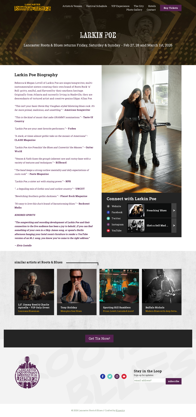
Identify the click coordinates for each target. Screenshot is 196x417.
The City (139, 6)
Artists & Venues (72, 6)
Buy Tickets (171, 7)
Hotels (152, 6)
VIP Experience (120, 6)
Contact (151, 9)
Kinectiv (120, 410)
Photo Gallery (134, 9)
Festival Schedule (96, 6)
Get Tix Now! (99, 338)
